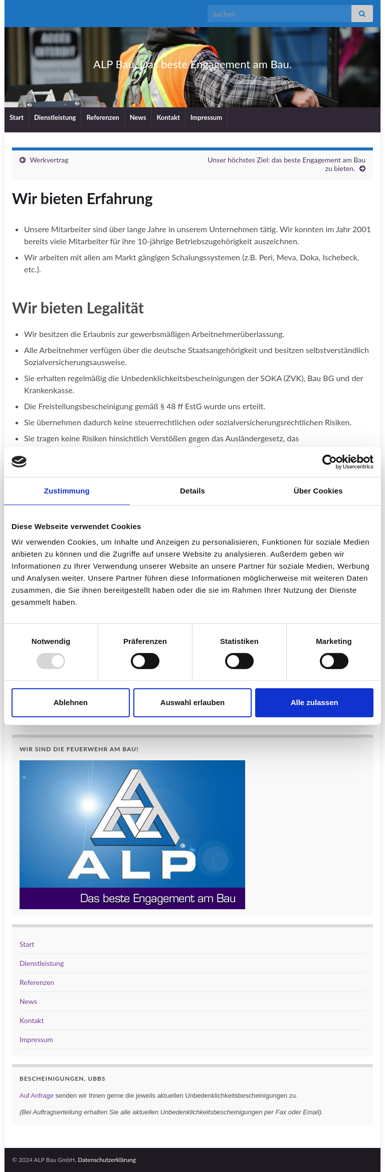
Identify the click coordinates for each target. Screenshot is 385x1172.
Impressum (206, 117)
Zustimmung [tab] (67, 490)
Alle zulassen (314, 702)
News (138, 117)
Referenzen (102, 117)
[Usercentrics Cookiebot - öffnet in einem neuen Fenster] (329, 461)
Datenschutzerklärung (107, 1159)
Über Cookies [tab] (318, 490)
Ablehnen (71, 702)
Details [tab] (192, 490)
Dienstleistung (55, 117)
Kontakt (167, 117)
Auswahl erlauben (192, 702)
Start (17, 117)
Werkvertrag (49, 159)
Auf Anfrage (37, 1095)
